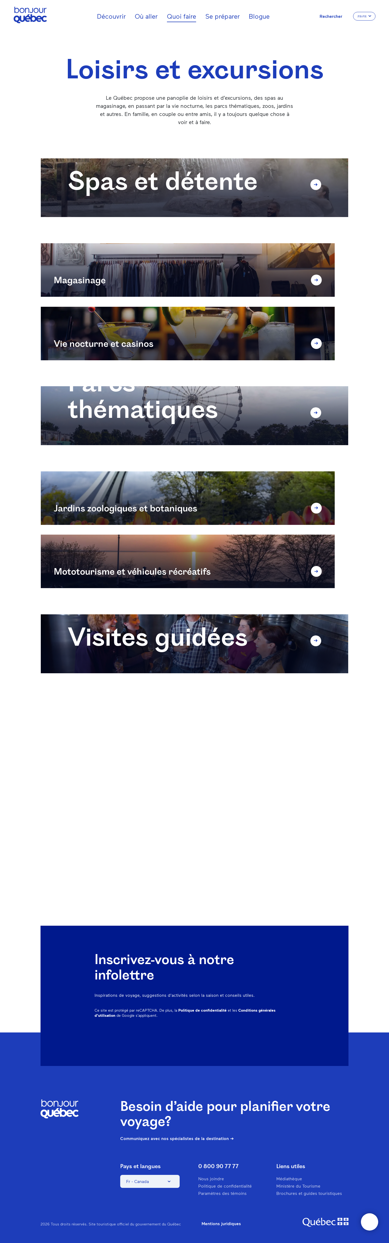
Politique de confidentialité (202, 1010)
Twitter (276, 1035)
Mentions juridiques (221, 1223)
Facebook (220, 1035)
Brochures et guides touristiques (309, 1193)
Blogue (259, 16)
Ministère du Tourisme (298, 1185)
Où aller (146, 16)
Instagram (234, 1035)
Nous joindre (211, 1178)
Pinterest (248, 1035)
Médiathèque (289, 1178)
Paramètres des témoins (222, 1193)
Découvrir (111, 16)
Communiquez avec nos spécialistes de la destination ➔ (177, 1138)
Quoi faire (181, 16)
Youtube (290, 1035)
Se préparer (222, 16)
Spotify (262, 1035)
